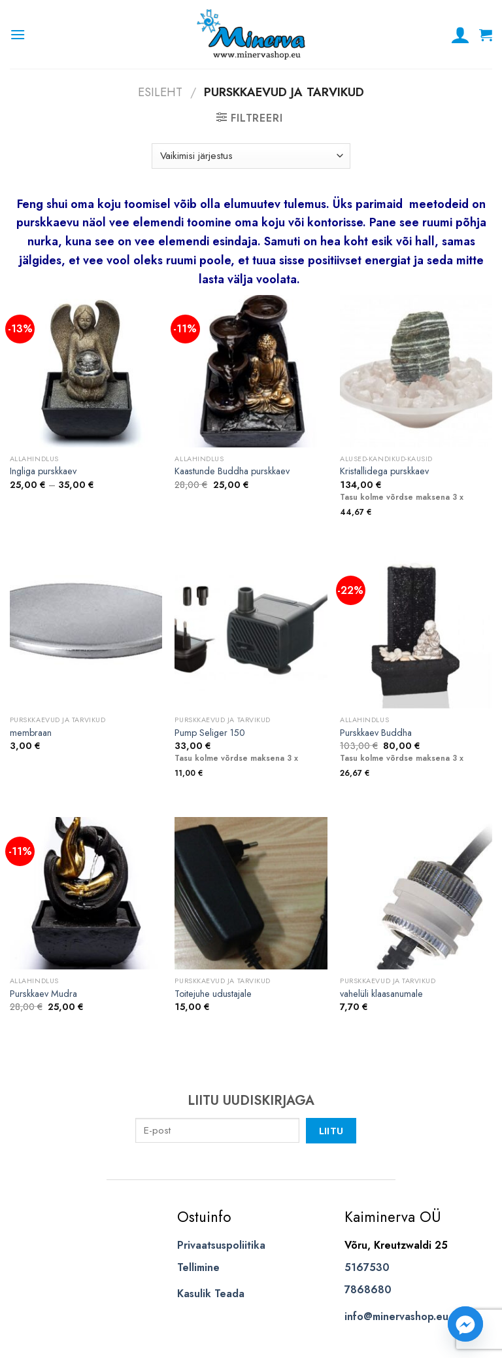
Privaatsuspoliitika (221, 1245)
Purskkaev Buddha (376, 733)
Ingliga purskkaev (43, 471)
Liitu (331, 1130)
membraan (31, 733)
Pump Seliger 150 (210, 733)
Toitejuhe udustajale (213, 994)
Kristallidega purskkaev (384, 471)
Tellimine (198, 1267)
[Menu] (17, 34)
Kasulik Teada (210, 1293)
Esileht (160, 92)
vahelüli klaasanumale (381, 994)
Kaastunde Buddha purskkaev (232, 471)
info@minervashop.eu (396, 1316)
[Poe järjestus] (251, 156)
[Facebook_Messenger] (465, 1324)
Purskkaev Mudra (43, 994)
